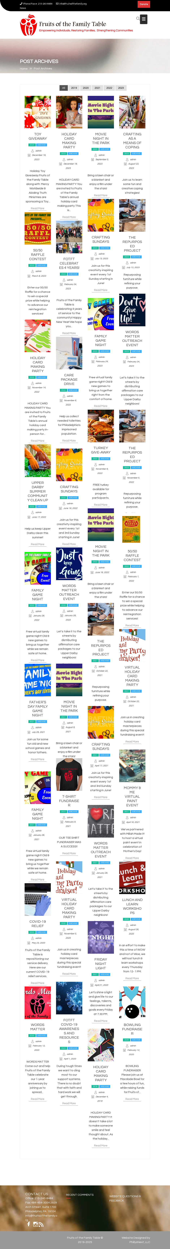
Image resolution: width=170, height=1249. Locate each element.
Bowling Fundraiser (132, 1030)
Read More (37, 209)
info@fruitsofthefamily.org (71, 4)
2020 (86, 88)
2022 (109, 88)
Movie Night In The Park (100, 139)
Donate (144, 4)
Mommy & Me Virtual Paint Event (132, 797)
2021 (97, 88)
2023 (121, 88)
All (63, 88)
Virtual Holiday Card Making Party (132, 676)
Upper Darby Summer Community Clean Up (37, 492)
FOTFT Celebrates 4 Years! (69, 264)
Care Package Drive (69, 380)
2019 (74, 88)
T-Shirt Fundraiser (69, 801)
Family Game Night (101, 341)
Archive (42, 145)
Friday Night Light (100, 964)
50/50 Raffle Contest (37, 255)
